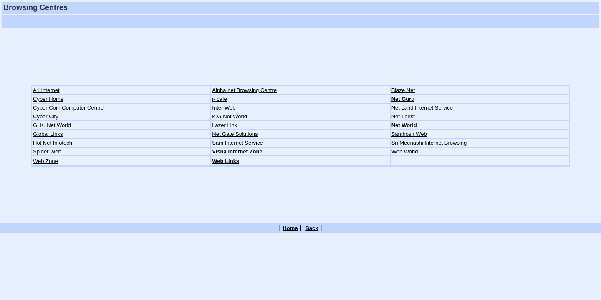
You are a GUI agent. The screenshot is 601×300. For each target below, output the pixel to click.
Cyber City (45, 116)
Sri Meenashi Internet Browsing (429, 143)
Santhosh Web (409, 134)
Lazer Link (224, 125)
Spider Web (47, 151)
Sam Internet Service (237, 143)
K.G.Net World (229, 116)
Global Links (48, 134)
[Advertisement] (155, 21)
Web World (404, 151)
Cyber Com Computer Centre (68, 108)
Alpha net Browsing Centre (244, 90)
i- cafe (219, 99)
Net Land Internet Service (422, 108)
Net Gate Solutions (235, 134)
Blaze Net (403, 90)
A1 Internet (46, 90)
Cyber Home (48, 99)
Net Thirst (403, 116)
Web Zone (45, 161)
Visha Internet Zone (237, 151)
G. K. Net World (52, 125)
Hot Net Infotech (52, 143)
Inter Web (223, 108)
